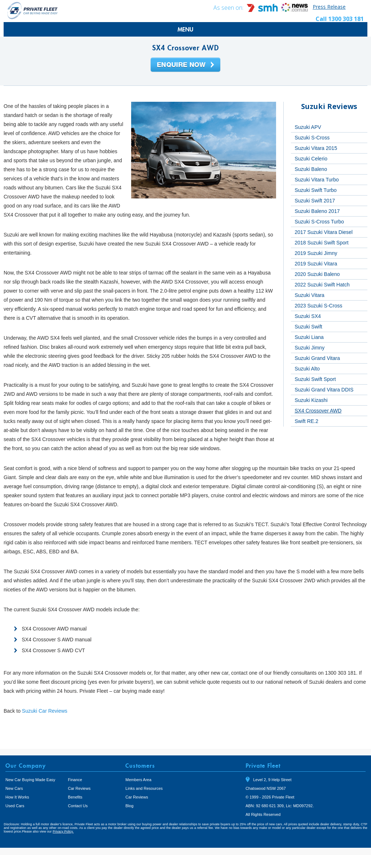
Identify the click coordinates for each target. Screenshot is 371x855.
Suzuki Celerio (311, 159)
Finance (75, 780)
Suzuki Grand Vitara (317, 358)
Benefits (75, 797)
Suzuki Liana (309, 337)
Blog (129, 806)
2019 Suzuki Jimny (316, 253)
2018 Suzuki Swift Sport (322, 243)
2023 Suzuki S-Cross (318, 306)
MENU (185, 29)
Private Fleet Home (32, 10)
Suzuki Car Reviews (44, 711)
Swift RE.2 (306, 421)
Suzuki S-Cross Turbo (319, 222)
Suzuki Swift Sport (315, 379)
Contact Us (78, 806)
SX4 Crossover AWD (318, 411)
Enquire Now (185, 65)
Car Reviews (79, 788)
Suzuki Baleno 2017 (317, 211)
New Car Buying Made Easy (30, 780)
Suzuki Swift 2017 (315, 201)
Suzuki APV (308, 127)
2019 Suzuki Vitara (316, 264)
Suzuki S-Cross (312, 138)
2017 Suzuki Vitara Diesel (324, 232)
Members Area (138, 780)
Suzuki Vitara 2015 (316, 148)
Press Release (329, 6)
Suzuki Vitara (309, 295)
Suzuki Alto (307, 369)
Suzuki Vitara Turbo (317, 180)
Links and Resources (144, 788)
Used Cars (14, 806)
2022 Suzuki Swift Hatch (322, 285)
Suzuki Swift (308, 327)
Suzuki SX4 (308, 316)
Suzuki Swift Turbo (316, 190)
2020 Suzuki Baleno (317, 274)
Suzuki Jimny (309, 348)
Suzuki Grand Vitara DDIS (324, 390)
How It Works (17, 797)
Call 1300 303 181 (340, 19)
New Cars (14, 788)
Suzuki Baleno (311, 169)
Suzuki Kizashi (311, 400)
